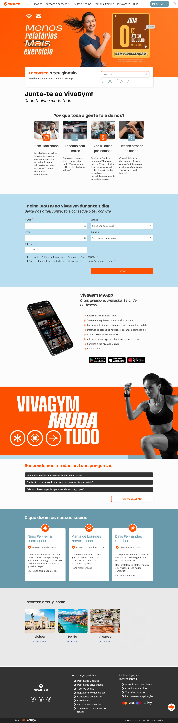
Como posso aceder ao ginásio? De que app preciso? (54, 474)
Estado (94, 219)
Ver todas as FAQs (132, 498)
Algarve (123, 81)
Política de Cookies (88, 680)
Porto (114, 81)
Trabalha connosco (136, 692)
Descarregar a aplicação (139, 696)
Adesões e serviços (56, 4)
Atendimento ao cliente (138, 684)
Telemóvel (30, 244)
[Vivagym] (11, 4)
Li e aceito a (62, 257)
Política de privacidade (90, 684)
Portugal (29, 720)
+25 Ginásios (39, 641)
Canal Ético (83, 700)
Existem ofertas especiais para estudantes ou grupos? (55, 489)
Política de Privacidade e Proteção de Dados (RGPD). (69, 257)
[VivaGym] (41, 688)
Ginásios (37, 4)
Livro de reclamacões (89, 704)
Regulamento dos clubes (91, 692)
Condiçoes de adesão (89, 696)
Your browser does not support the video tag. (89, 415)
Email (28, 231)
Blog (135, 4)
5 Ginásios (105, 641)
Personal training (104, 4)
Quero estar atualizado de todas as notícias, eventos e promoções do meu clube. (71, 261)
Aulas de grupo (82, 4)
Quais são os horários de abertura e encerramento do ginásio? (60, 482)
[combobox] (31, 250)
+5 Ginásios (73, 641)
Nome (28, 219)
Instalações (123, 4)
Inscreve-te (159, 4)
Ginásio (95, 231)
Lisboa (105, 81)
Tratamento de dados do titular (91, 710)
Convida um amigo (136, 688)
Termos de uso (85, 688)
